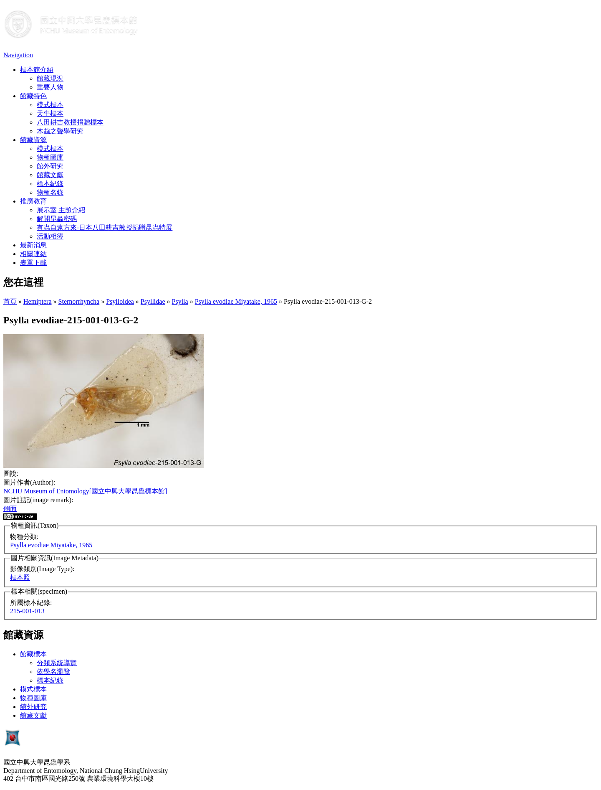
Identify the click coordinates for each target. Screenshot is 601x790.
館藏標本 (33, 654)
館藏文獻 (50, 174)
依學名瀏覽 (53, 671)
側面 (10, 508)
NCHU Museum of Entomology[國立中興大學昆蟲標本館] (85, 491)
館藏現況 (50, 78)
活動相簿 (50, 236)
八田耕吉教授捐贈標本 (70, 122)
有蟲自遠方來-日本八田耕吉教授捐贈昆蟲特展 (104, 227)
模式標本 (50, 104)
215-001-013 (27, 611)
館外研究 (50, 166)
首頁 (10, 301)
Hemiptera (37, 301)
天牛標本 (50, 113)
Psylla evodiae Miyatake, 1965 (236, 301)
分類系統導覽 (57, 662)
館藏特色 (33, 95)
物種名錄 (50, 192)
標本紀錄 (50, 183)
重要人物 (50, 87)
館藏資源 (33, 139)
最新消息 (33, 245)
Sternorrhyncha (79, 301)
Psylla (180, 301)
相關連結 (33, 253)
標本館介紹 (36, 69)
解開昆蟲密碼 (57, 218)
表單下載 (33, 262)
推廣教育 (33, 201)
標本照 (20, 577)
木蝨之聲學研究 (60, 131)
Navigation (18, 54)
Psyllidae (153, 301)
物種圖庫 (50, 157)
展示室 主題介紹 (61, 209)
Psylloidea (120, 301)
